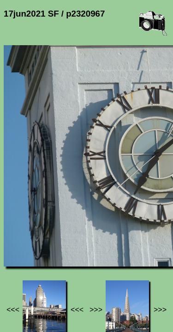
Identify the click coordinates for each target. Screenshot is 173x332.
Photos (54, 264)
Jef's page (20, 264)
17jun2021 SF (95, 264)
